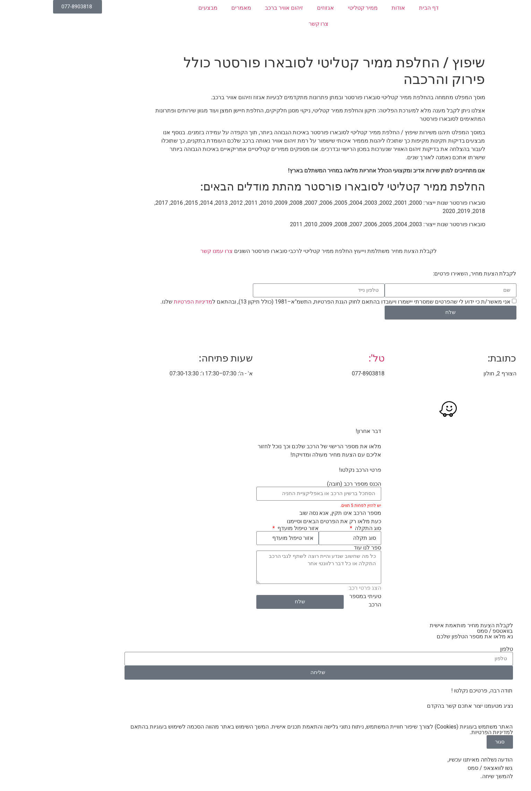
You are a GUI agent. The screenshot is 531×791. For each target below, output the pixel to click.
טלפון (453, 649)
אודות (345, 8)
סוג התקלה (314, 528)
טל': (323, 358)
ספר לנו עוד (314, 548)
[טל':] (323, 338)
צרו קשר (266, 23)
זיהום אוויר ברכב (231, 8)
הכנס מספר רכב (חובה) (301, 484)
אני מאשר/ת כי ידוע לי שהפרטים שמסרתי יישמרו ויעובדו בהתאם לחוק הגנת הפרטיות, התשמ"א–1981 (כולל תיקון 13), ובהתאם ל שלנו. (282, 301)
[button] (522, 85)
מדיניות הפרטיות (140, 301)
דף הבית (376, 8)
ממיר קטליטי (310, 8)
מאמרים (188, 8)
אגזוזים (272, 8)
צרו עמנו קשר (163, 251)
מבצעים (154, 8)
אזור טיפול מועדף (244, 528)
